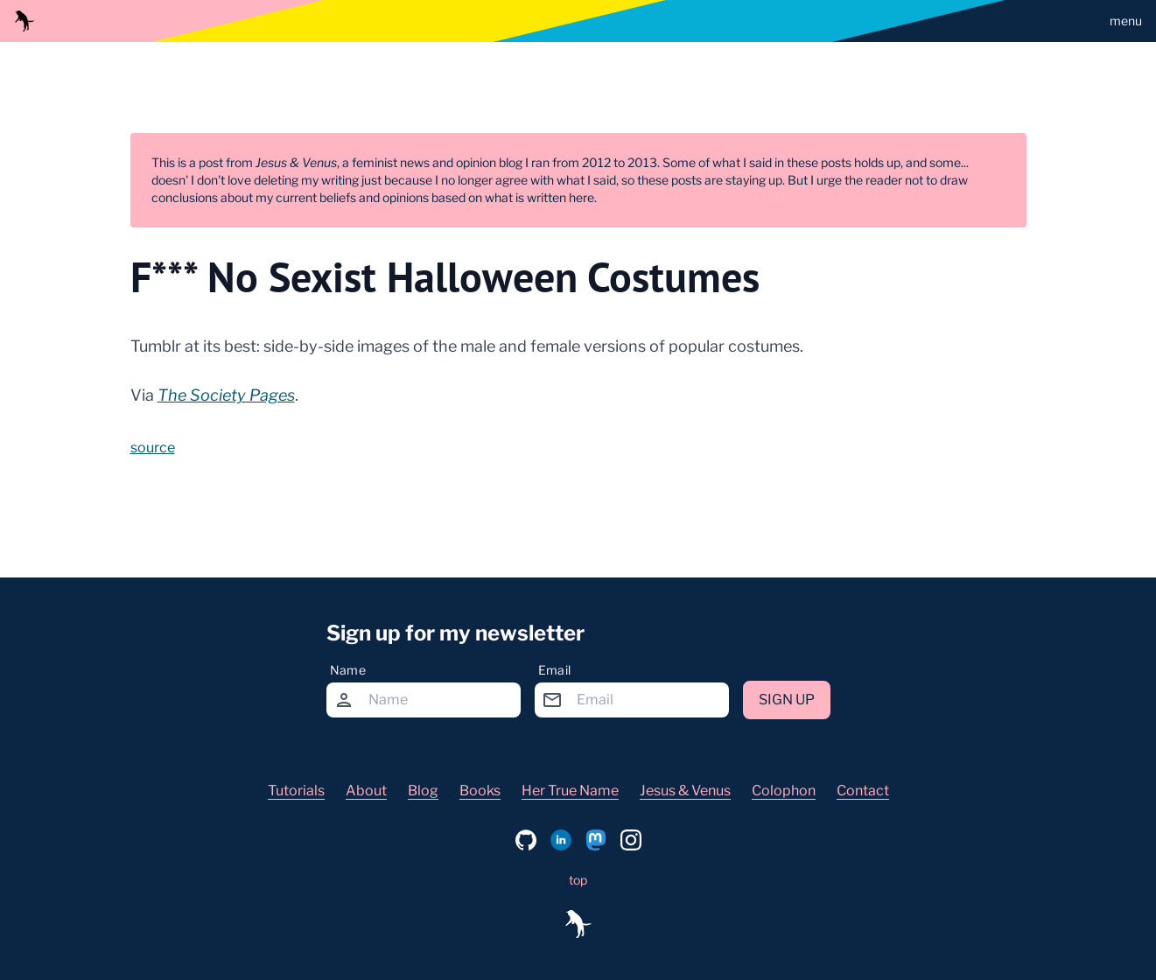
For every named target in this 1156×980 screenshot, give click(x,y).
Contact (863, 790)
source (152, 447)
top (578, 879)
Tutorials (296, 790)
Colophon (784, 790)
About (366, 790)
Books (480, 790)
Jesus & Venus (685, 790)
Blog (423, 790)
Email (554, 669)
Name (348, 669)
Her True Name (570, 790)
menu (1126, 20)
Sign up (787, 699)
